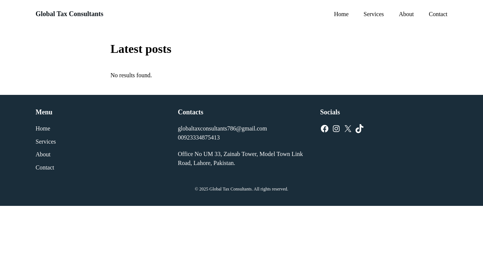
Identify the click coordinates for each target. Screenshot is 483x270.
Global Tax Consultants (69, 14)
